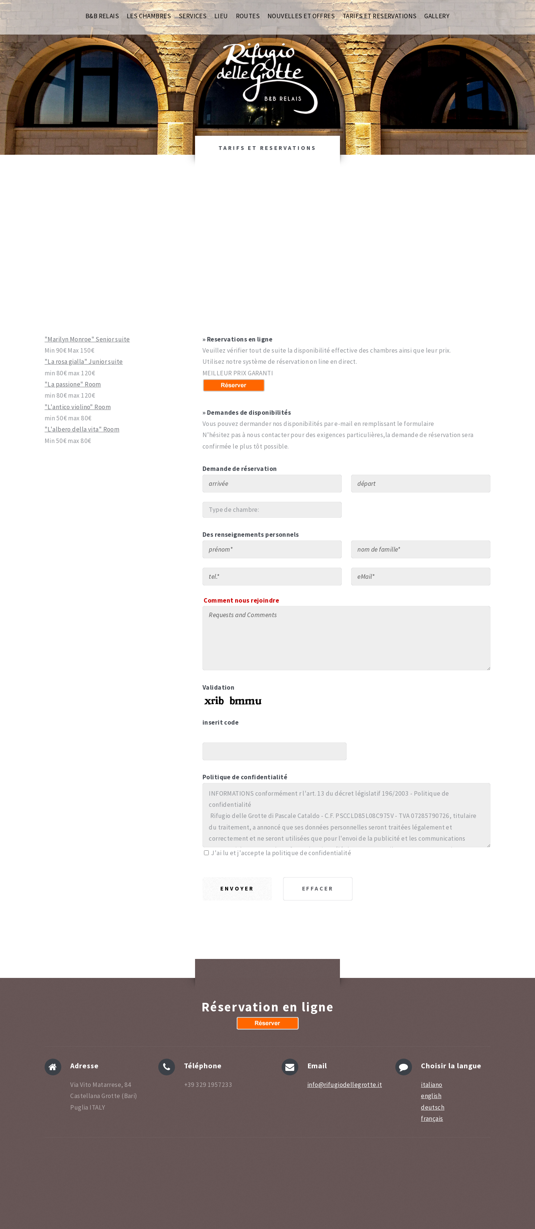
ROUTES (248, 3)
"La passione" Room (73, 384)
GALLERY (437, 3)
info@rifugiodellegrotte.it (344, 1085)
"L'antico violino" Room (78, 407)
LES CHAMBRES (149, 3)
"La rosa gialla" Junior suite (84, 361)
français (432, 1118)
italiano (431, 1085)
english (431, 1096)
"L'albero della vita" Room (82, 429)
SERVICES (193, 3)
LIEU (221, 3)
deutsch (432, 1107)
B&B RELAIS (102, 3)
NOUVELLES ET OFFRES (301, 3)
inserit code (220, 722)
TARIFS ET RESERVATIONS (380, 3)
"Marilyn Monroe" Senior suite (87, 339)
